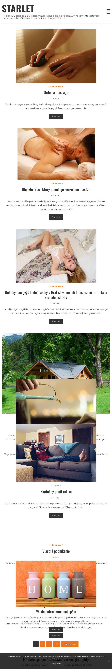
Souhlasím (56, 663)
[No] (109, 661)
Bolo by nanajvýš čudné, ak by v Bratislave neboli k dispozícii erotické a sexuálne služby (56, 294)
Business (56, 86)
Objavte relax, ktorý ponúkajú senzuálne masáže (56, 189)
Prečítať (56, 116)
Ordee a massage (56, 92)
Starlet (18, 8)
